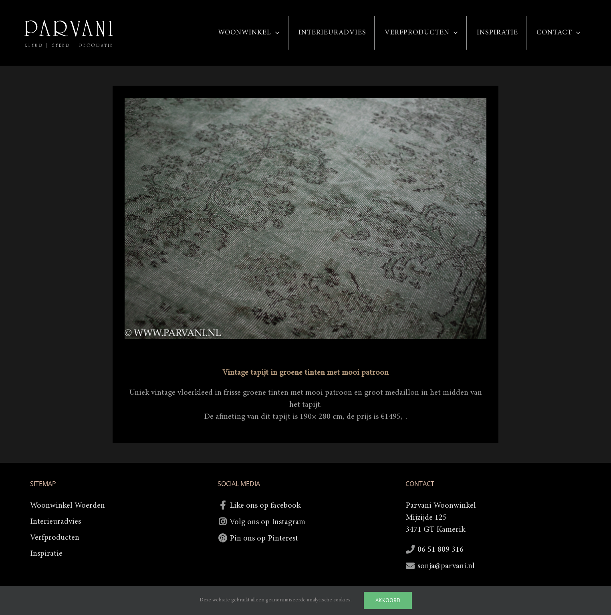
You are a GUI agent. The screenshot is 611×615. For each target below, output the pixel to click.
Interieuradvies (55, 522)
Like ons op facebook (265, 506)
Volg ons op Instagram (267, 522)
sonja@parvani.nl (446, 566)
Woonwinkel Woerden (67, 506)
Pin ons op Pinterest (264, 539)
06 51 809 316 (440, 550)
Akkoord (387, 600)
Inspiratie (46, 554)
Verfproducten (54, 538)
